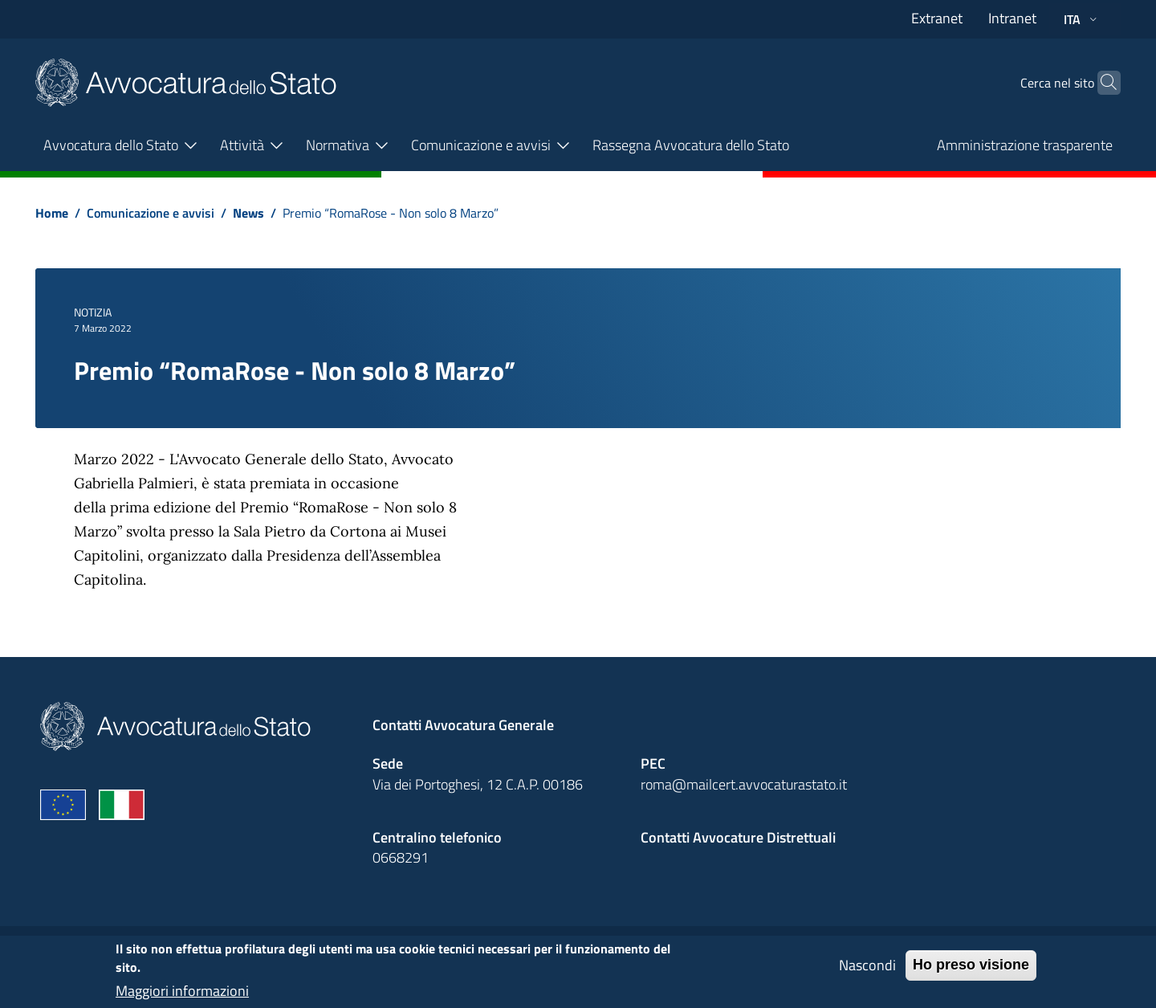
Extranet (937, 18)
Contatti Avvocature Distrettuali (738, 837)
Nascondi (867, 972)
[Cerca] (1101, 82)
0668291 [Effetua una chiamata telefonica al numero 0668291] (400, 857)
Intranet (1012, 18)
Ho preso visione (971, 972)
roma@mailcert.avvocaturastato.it (744, 784)
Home (51, 212)
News (248, 212)
